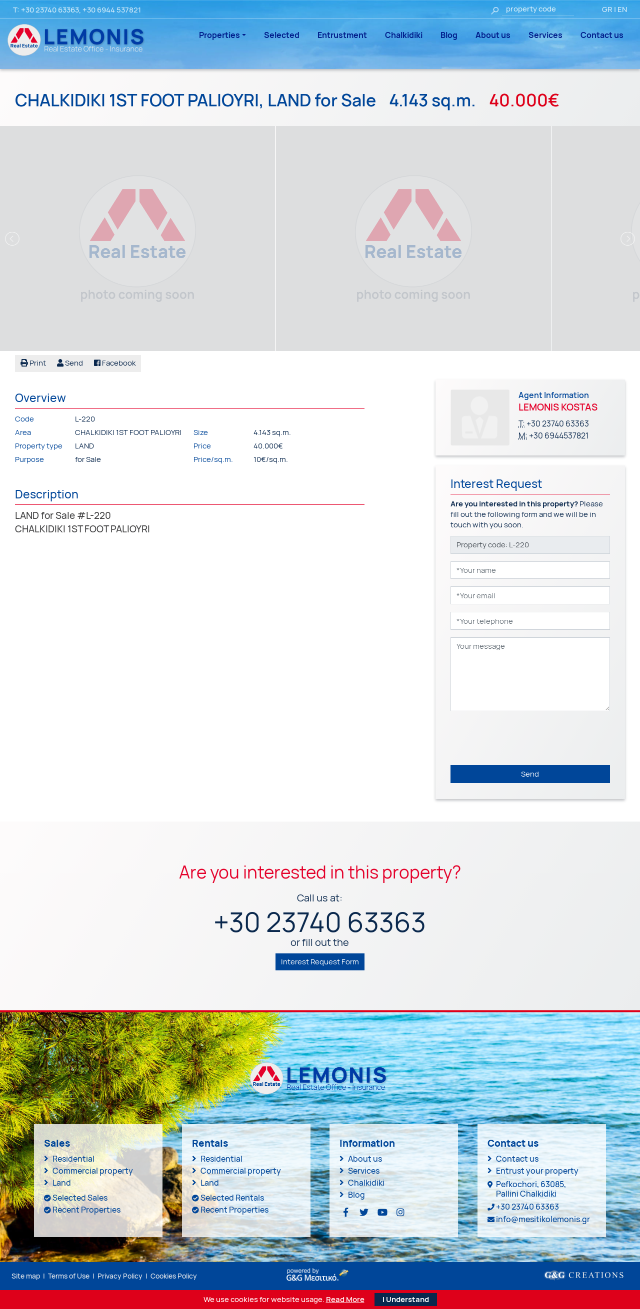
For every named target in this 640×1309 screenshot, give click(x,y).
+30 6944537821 (558, 435)
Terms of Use (69, 1275)
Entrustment (342, 34)
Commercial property (92, 1170)
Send (530, 774)
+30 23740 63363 (50, 9)
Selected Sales (80, 1197)
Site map (26, 1275)
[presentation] (526, 738)
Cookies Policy (173, 1275)
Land (61, 1182)
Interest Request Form (320, 961)
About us (493, 34)
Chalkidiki (403, 34)
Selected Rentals (232, 1197)
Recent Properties (86, 1209)
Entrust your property (537, 1170)
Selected (282, 34)
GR (607, 9)
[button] (70, 363)
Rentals (210, 1143)
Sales (57, 1143)
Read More (345, 1299)
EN (622, 9)
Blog (449, 34)
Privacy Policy (120, 1275)
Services (545, 34)
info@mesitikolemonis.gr (543, 1219)
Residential (73, 1158)
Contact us (602, 34)
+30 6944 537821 (111, 9)
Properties (219, 34)
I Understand (405, 1299)
